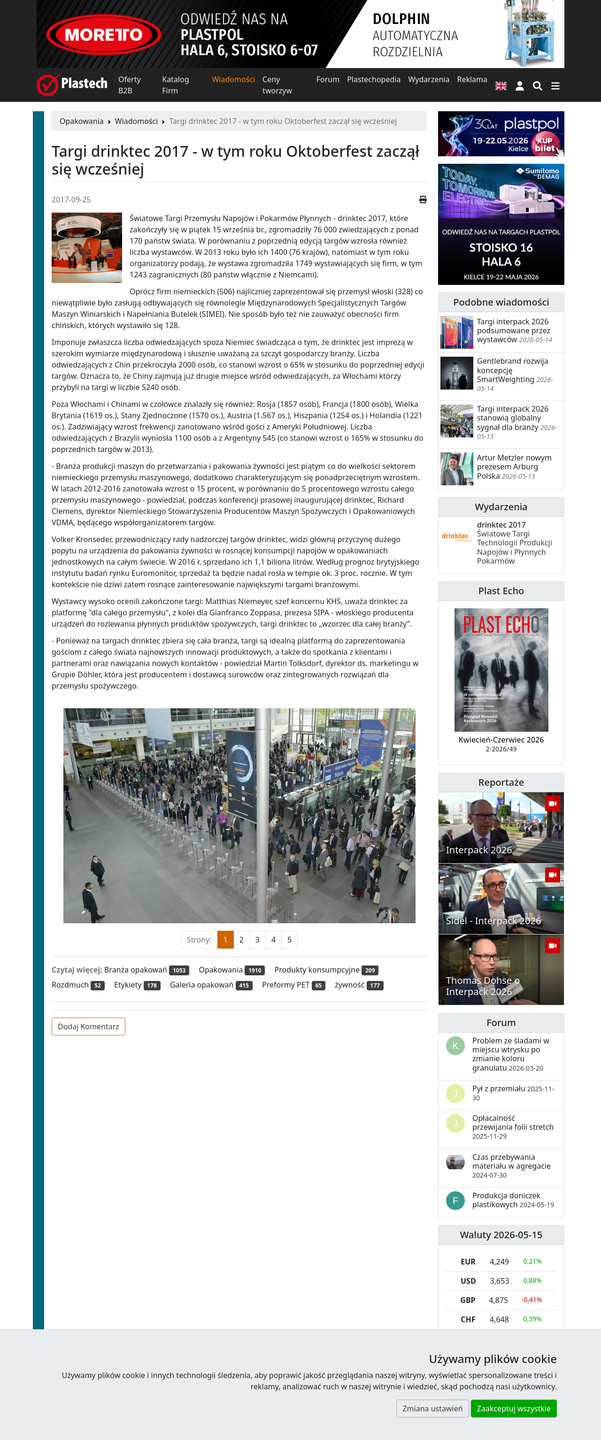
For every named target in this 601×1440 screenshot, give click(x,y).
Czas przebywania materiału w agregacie (511, 1166)
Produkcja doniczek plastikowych (513, 1200)
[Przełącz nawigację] (555, 85)
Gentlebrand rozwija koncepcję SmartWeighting (512, 370)
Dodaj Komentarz (88, 1026)
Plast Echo (501, 590)
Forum (327, 79)
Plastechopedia (374, 79)
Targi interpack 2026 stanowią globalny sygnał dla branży (512, 418)
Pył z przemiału (513, 1092)
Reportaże (501, 782)
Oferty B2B (129, 85)
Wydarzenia (428, 79)
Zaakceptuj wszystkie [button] (514, 1408)
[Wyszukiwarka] (538, 85)
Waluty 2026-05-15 (501, 1234)
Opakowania (82, 121)
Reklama (472, 79)
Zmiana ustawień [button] (432, 1408)
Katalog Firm (175, 85)
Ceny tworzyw (277, 85)
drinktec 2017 (514, 543)
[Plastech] (72, 85)
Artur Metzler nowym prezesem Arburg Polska (514, 466)
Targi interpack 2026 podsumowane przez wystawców (513, 330)
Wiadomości (233, 79)
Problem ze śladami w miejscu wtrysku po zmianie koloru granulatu (510, 1054)
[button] (520, 85)
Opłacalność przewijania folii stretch (513, 1127)
